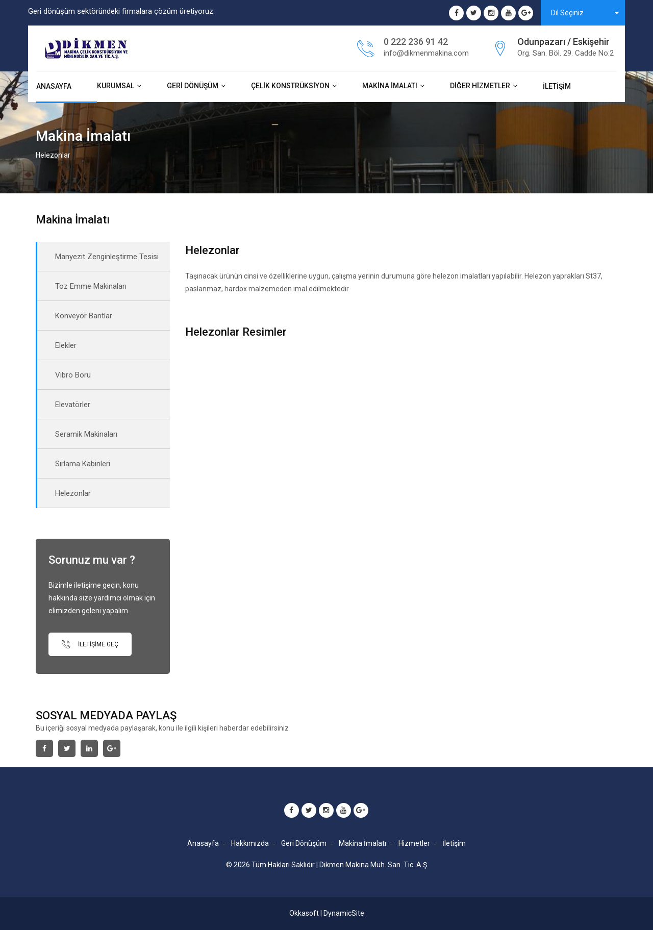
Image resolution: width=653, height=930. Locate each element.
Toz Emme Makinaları (91, 286)
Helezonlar (73, 493)
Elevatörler (72, 404)
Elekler (66, 345)
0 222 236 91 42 (416, 41)
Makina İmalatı (389, 86)
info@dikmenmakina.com (426, 53)
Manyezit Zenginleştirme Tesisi (107, 256)
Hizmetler (414, 843)
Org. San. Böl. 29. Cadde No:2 (565, 53)
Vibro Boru (73, 375)
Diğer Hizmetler (480, 86)
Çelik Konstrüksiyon (290, 86)
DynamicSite (343, 913)
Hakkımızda (250, 843)
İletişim (557, 86)
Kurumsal (115, 86)
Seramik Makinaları (86, 434)
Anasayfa (53, 86)
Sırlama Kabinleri (82, 463)
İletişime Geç (90, 644)
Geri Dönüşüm (192, 86)
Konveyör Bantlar (83, 315)
